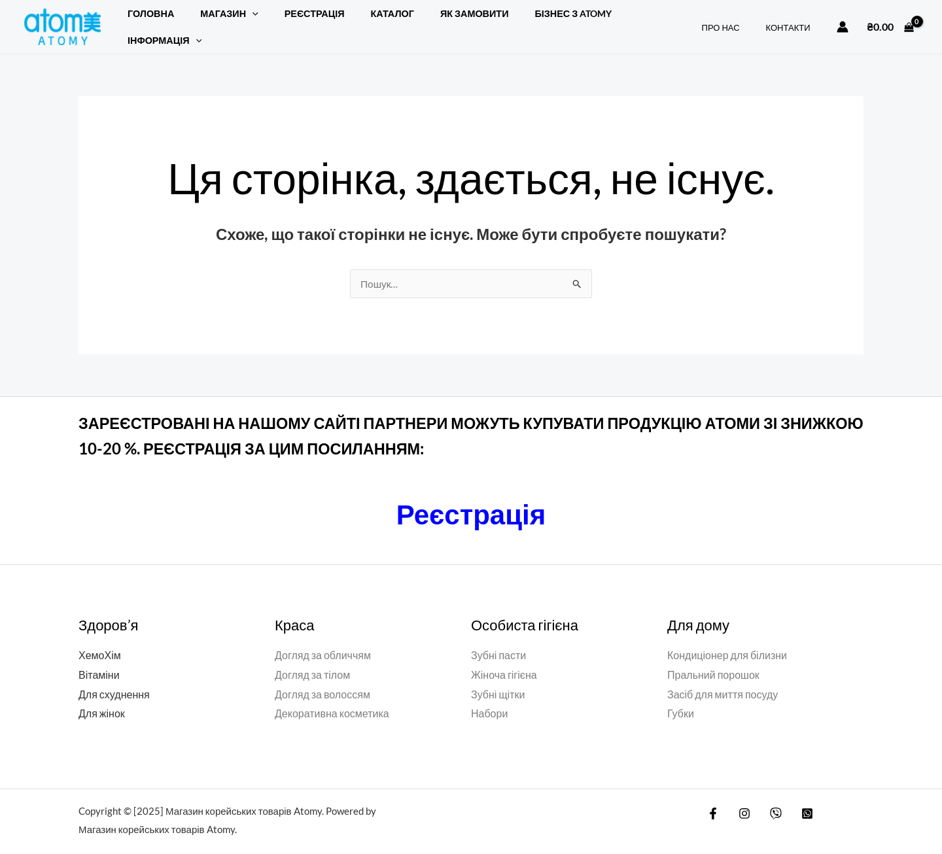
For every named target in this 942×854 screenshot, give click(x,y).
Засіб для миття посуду (722, 680)
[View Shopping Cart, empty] (890, 19)
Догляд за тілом (312, 661)
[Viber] (769, 800)
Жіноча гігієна (504, 661)
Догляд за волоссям (322, 680)
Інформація (627, 20)
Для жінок (101, 699)
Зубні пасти (498, 641)
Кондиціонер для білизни (727, 641)
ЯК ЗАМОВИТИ (441, 20)
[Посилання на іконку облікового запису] (842, 20)
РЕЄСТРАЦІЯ (296, 20)
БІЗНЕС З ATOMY (533, 20)
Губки (680, 699)
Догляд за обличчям (323, 641)
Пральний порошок (713, 661)
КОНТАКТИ (793, 20)
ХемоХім (99, 641)
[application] (241, 20)
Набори (489, 699)
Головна (147, 20)
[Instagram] (741, 800)
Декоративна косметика (332, 699)
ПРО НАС (735, 20)
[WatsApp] (797, 800)
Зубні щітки (498, 680)
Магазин (218, 20)
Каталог (366, 20)
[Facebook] (713, 800)
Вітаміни (99, 661)
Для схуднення (114, 680)
